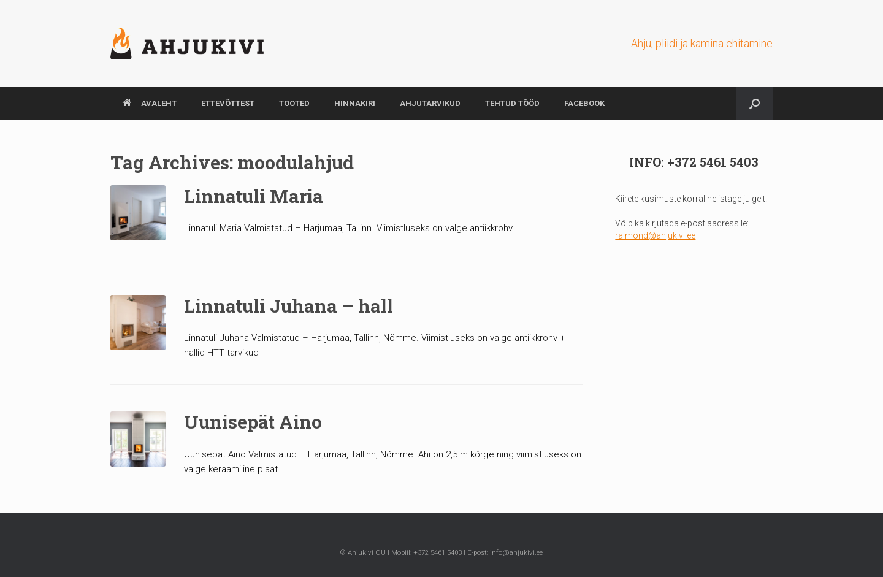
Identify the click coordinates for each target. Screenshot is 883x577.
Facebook (584, 103)
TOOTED (294, 103)
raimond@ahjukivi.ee (655, 235)
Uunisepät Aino (253, 422)
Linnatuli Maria (253, 196)
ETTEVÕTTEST (227, 103)
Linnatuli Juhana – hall (288, 306)
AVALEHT (150, 103)
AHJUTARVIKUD (430, 103)
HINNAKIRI (354, 103)
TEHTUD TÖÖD (512, 103)
